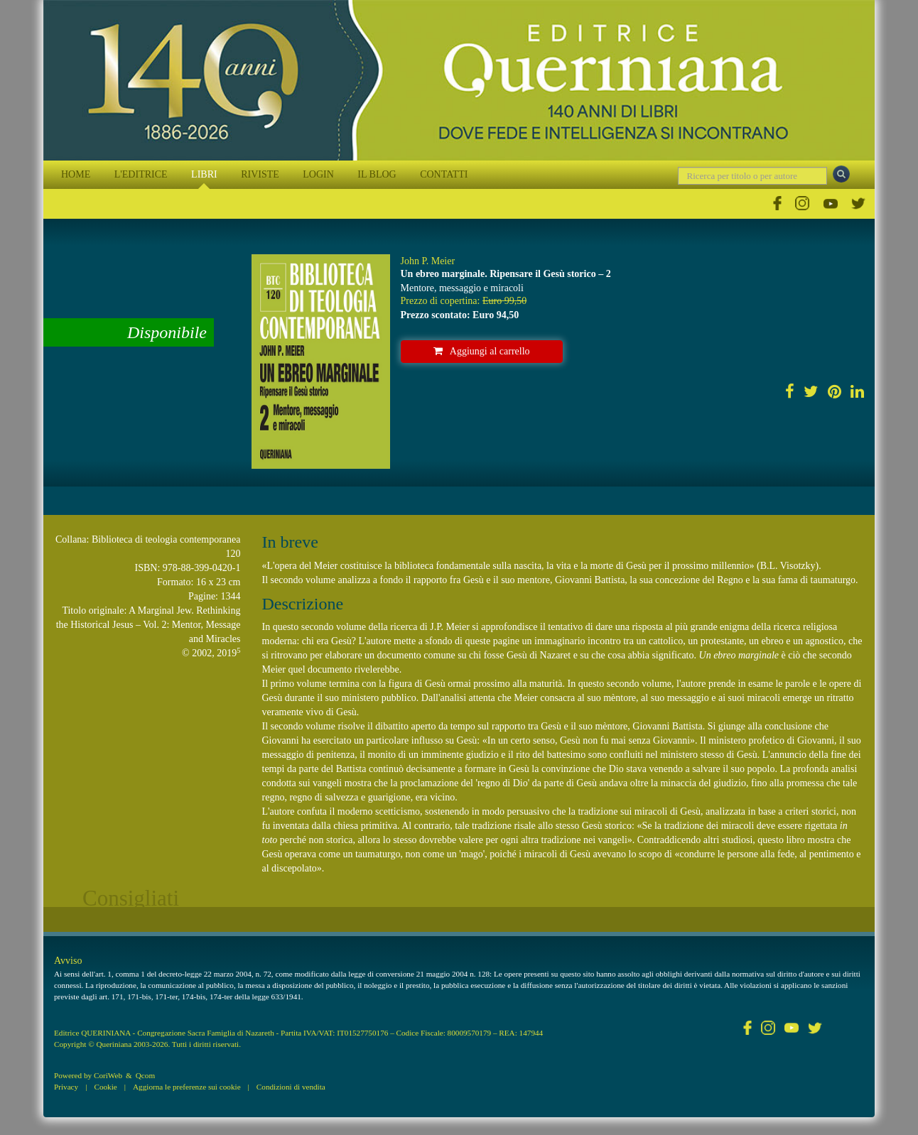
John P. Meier (428, 261)
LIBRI (204, 174)
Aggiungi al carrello (481, 351)
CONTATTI (444, 174)
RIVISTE (260, 174)
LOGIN (318, 174)
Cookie (105, 1086)
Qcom (145, 1075)
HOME (75, 174)
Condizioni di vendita (290, 1086)
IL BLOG (376, 174)
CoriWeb (108, 1075)
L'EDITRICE (141, 174)
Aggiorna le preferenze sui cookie (187, 1086)
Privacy (66, 1086)
